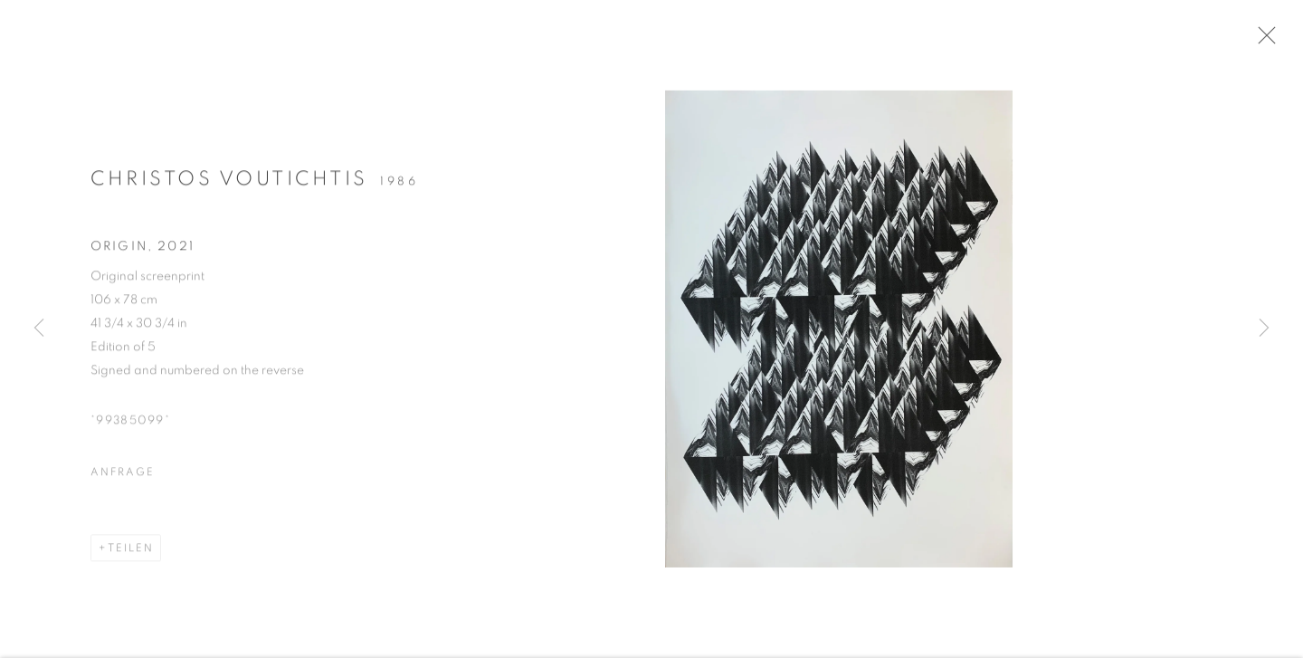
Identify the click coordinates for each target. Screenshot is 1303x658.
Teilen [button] (131, 553)
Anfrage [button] (122, 477)
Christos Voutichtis (229, 185)
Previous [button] (39, 329)
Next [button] (1264, 329)
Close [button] (1272, 40)
